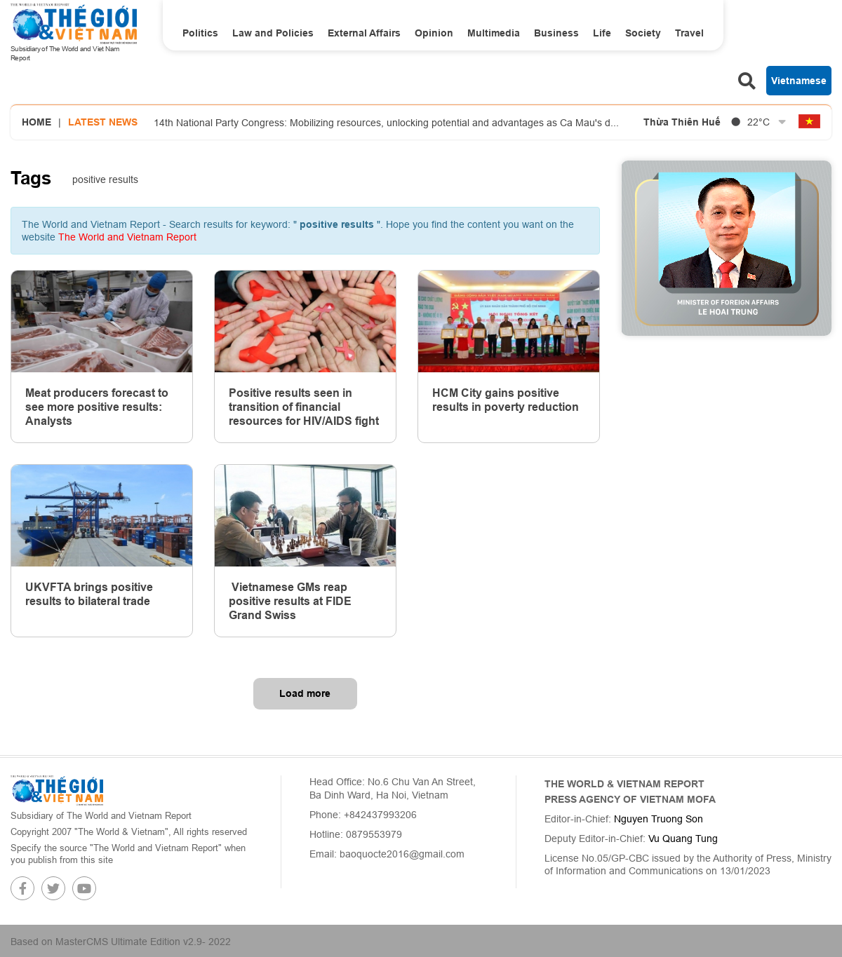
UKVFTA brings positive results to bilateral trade (89, 594)
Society (643, 33)
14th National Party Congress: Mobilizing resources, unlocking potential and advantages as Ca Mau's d (386, 122)
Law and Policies (273, 33)
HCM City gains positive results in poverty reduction (505, 400)
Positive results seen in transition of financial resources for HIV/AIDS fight (304, 407)
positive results (105, 179)
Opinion (434, 33)
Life (602, 33)
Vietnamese (799, 80)
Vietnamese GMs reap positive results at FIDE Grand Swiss (290, 601)
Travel (689, 33)
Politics (200, 33)
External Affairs (364, 33)
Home (36, 122)
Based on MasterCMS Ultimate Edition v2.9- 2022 (121, 941)
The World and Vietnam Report (127, 237)
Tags (31, 178)
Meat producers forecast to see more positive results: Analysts (96, 407)
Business (556, 33)
